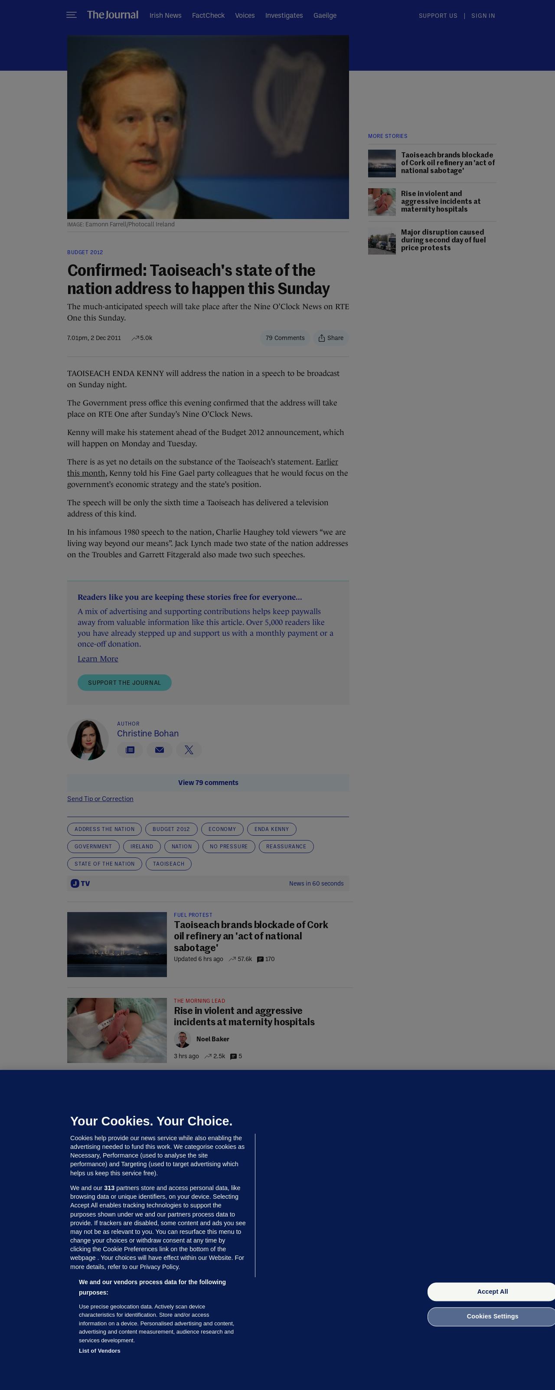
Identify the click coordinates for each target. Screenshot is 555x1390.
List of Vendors (100, 1350)
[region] (277, 1230)
